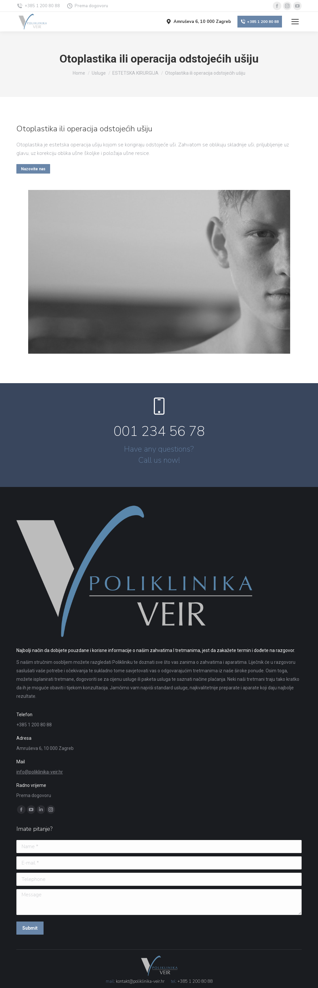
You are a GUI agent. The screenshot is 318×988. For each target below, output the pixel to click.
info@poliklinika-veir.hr (39, 771)
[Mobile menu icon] (295, 21)
